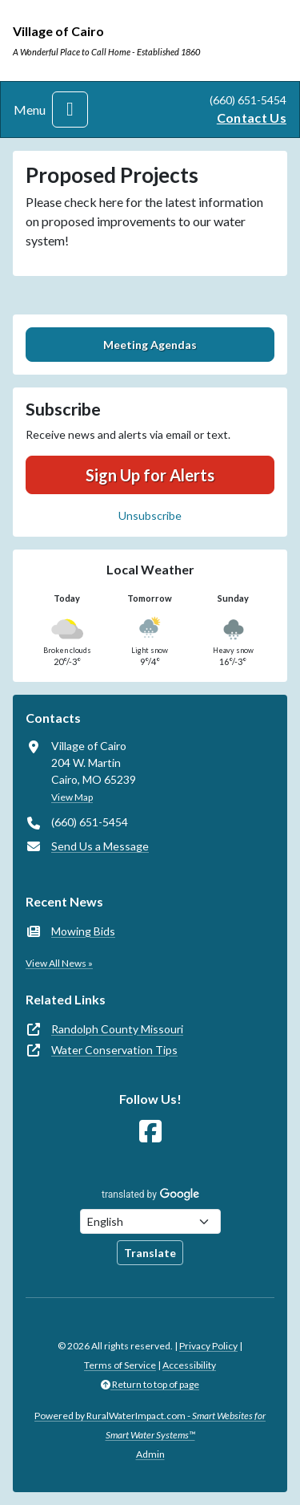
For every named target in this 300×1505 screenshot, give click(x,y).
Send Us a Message (100, 846)
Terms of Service (120, 1365)
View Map (72, 797)
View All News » (59, 963)
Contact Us (251, 117)
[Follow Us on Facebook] (150, 1131)
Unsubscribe (150, 515)
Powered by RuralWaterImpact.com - (150, 1425)
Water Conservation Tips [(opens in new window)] (114, 1050)
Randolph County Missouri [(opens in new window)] (117, 1029)
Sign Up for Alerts (150, 475)
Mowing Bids (83, 931)
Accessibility (189, 1365)
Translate (150, 1253)
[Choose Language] (150, 1221)
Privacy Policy (208, 1346)
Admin (150, 1454)
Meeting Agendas (150, 344)
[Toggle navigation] (70, 109)
